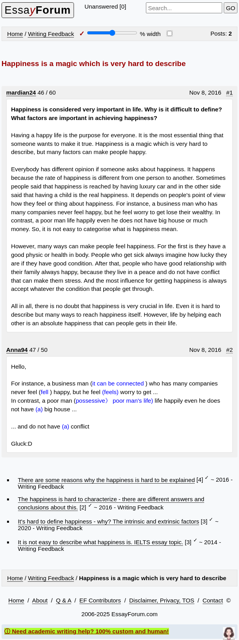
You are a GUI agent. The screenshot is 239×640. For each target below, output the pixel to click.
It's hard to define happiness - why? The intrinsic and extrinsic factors (108, 521)
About (40, 600)
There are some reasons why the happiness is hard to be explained (106, 480)
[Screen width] (112, 33)
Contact (213, 600)
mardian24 (21, 92)
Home (15, 33)
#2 (229, 349)
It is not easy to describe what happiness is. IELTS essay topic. (100, 542)
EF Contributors (100, 600)
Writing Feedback (51, 33)
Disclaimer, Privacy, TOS (161, 600)
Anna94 (17, 349)
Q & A (63, 600)
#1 (229, 92)
